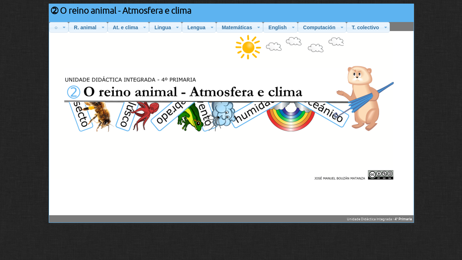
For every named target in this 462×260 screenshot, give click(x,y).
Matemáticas (242, 27)
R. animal (90, 27)
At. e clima (130, 27)
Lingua (167, 27)
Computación (324, 27)
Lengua (201, 27)
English (282, 27)
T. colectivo (370, 27)
